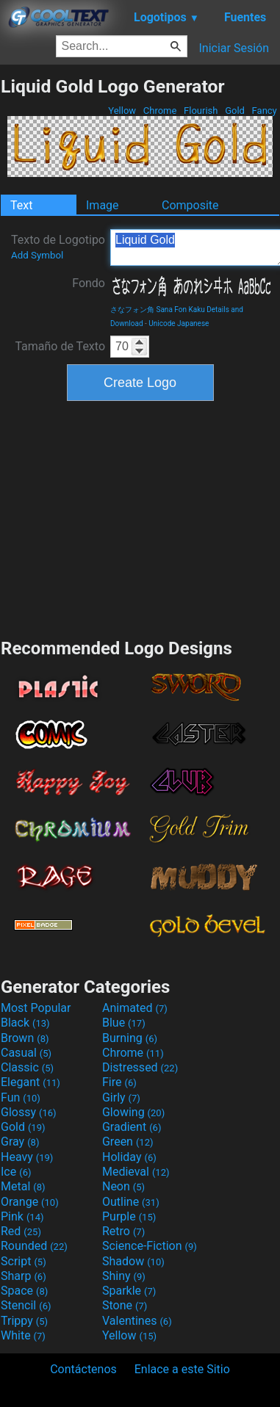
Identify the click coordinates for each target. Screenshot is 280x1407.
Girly (121, 1097)
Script (23, 1261)
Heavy (27, 1157)
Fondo (88, 283)
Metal (23, 1186)
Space (24, 1291)
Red (21, 1231)
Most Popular (36, 1008)
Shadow (133, 1261)
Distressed (140, 1067)
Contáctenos (83, 1369)
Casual (26, 1053)
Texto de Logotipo (58, 247)
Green (128, 1142)
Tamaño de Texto (60, 346)
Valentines (137, 1321)
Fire (119, 1082)
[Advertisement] (140, 518)
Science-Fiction (149, 1246)
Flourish (201, 110)
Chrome (160, 110)
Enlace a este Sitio (182, 1369)
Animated (135, 1008)
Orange (30, 1202)
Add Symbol (37, 255)
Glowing (133, 1112)
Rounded (34, 1246)
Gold (235, 110)
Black (25, 1023)
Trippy (24, 1321)
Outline (130, 1202)
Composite (190, 205)
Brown (25, 1038)
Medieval (136, 1172)
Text (21, 205)
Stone (124, 1305)
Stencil (26, 1305)
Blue (124, 1023)
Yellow (122, 110)
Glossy (29, 1112)
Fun (20, 1097)
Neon (123, 1186)
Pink (22, 1216)
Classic (27, 1067)
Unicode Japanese (178, 323)
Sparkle (129, 1291)
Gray (20, 1142)
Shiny (124, 1276)
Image (102, 205)
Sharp (23, 1276)
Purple (129, 1216)
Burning (129, 1038)
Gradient (131, 1127)
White (23, 1335)
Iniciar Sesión (233, 48)
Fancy (264, 110)
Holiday (129, 1157)
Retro (123, 1231)
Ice (16, 1172)
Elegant (30, 1082)
